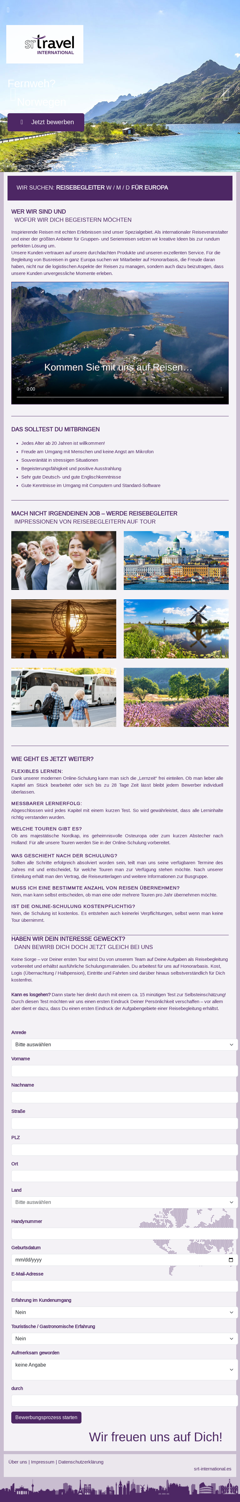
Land (16, 1190)
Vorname (20, 1059)
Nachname (22, 1085)
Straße (18, 1111)
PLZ (15, 1138)
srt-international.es (213, 1469)
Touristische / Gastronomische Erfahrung (53, 1327)
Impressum (43, 1462)
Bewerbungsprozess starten (46, 1417)
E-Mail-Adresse (27, 1274)
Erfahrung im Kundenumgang (41, 1300)
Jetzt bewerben (46, 122)
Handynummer (26, 1222)
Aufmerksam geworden (35, 1353)
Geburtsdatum (26, 1248)
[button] (15, 86)
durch (17, 1389)
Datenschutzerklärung (80, 1462)
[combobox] (118, 1202)
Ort (14, 1164)
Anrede (18, 1033)
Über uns (17, 1462)
